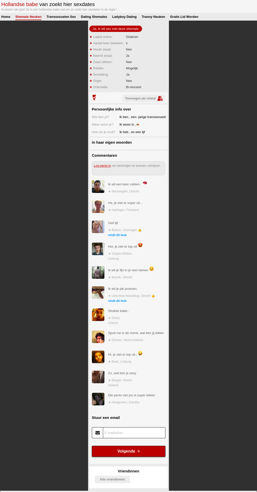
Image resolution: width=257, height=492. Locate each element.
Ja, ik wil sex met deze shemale (116, 29)
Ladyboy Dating (124, 17)
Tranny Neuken (153, 17)
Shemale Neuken (28, 17)
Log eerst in (102, 166)
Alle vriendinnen (112, 479)
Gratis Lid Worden (184, 17)
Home (5, 17)
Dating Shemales (94, 17)
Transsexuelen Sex (61, 17)
